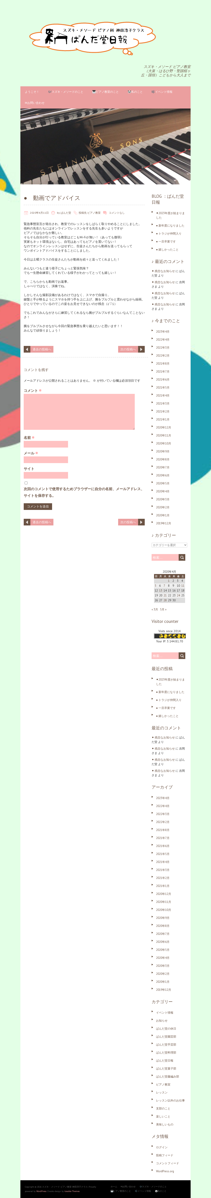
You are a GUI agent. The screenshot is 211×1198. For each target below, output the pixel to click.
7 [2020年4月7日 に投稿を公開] (164, 586)
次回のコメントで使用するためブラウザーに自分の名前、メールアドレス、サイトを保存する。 (84, 492)
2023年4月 (163, 332)
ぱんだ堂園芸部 (166, 1036)
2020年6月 (163, 475)
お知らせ (162, 1020)
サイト (29, 468)
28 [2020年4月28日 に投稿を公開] (165, 600)
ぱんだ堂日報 (164, 1060)
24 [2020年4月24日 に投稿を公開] (178, 595)
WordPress (41, 1191)
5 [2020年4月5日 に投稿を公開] (155, 586)
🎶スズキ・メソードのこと (65, 92)
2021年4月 (163, 395)
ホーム (114, 1186)
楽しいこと (163, 1116)
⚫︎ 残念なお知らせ (163, 271)
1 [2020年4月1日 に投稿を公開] (169, 581)
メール (31, 453)
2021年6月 (163, 379)
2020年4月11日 (39, 212)
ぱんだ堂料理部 (166, 1052)
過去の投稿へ (42, 349)
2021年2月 (163, 411)
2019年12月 (163, 523)
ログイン (162, 1147)
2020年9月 (163, 451)
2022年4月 (163, 339)
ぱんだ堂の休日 (166, 1028)
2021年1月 (163, 419)
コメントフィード (167, 1163)
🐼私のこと (135, 92)
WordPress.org (165, 1171)
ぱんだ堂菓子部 (166, 1068)
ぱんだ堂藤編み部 (167, 1076)
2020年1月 (163, 515)
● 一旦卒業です (166, 241)
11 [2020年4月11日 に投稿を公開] (182, 586)
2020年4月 (163, 491)
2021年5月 (163, 387)
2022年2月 (163, 355)
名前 (29, 437)
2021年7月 (163, 371)
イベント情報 (164, 1012)
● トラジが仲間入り (169, 233)
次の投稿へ (128, 349)
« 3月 (155, 609)
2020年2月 (163, 507)
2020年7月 (163, 467)
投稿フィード (164, 1155)
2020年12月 (163, 427)
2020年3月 (163, 499)
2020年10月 (163, 443)
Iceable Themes (72, 1191)
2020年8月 (163, 459)
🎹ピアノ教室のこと (105, 92)
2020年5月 (163, 483)
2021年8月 (163, 363)
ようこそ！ (32, 92)
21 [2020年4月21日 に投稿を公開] (165, 595)
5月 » (163, 609)
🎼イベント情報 (162, 92)
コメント (33, 390)
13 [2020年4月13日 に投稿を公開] (160, 590)
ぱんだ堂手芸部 (166, 1044)
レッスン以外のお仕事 (170, 1100)
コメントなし (117, 212)
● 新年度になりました (170, 225)
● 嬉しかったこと (167, 249)
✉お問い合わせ (35, 103)
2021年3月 (163, 403)
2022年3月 (163, 347)
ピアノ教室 (94, 212)
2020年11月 (163, 435)
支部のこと (163, 1108)
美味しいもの (164, 1124)
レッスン (162, 1092)
